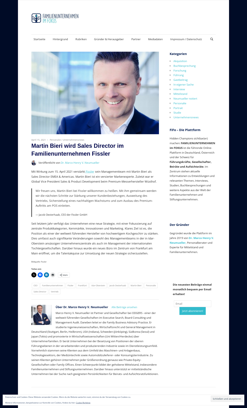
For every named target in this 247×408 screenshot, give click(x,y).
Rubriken (81, 39)
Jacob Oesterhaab (117, 285)
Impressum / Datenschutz (186, 39)
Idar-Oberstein (98, 285)
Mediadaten (155, 39)
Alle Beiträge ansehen (124, 307)
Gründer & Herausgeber (109, 39)
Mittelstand (180, 94)
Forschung (179, 70)
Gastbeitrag (180, 80)
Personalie (55, 139)
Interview (179, 89)
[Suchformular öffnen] (212, 39)
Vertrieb (54, 291)
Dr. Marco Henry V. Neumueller (80, 162)
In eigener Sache (183, 84)
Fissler (70, 285)
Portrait (178, 108)
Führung (178, 75)
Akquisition (180, 61)
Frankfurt (82, 285)
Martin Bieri (136, 285)
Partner (136, 39)
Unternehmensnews (73, 139)
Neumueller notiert (185, 98)
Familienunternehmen (52, 285)
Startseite (39, 39)
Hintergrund (60, 39)
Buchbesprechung (184, 66)
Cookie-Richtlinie (83, 402)
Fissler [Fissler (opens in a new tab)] (89, 171)
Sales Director (40, 291)
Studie (177, 112)
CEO (35, 285)
